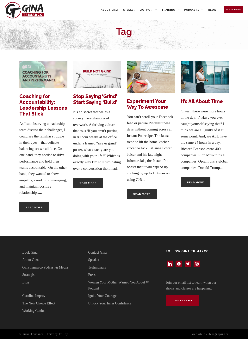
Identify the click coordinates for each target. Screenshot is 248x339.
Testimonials (97, 267)
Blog (212, 9)
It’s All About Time (202, 101)
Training (168, 9)
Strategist (28, 275)
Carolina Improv (33, 296)
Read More (34, 207)
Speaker (129, 9)
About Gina (109, 9)
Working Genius (33, 311)
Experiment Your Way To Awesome (147, 104)
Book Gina (233, 9)
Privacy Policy (57, 334)
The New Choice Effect (38, 303)
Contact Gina (97, 252)
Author (146, 9)
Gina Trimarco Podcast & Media (45, 267)
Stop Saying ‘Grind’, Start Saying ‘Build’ (95, 99)
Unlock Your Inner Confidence (109, 303)
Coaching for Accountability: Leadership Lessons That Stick (43, 105)
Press (92, 275)
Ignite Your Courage (102, 296)
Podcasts (191, 9)
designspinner (218, 334)
